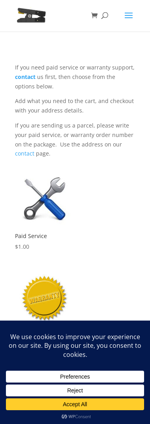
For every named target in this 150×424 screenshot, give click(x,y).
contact (25, 77)
